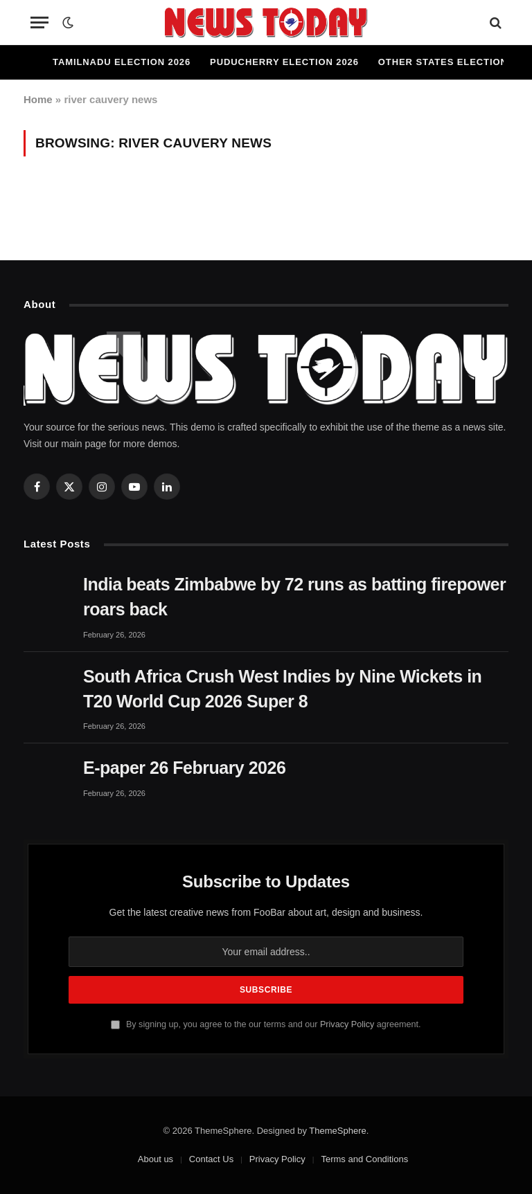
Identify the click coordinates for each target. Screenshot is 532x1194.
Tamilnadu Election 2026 (121, 62)
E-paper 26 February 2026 (184, 767)
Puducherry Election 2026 (284, 62)
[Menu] (39, 22)
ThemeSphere (337, 1130)
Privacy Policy (347, 1024)
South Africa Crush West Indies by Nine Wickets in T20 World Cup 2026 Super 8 (282, 689)
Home (38, 99)
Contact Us (211, 1159)
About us (155, 1159)
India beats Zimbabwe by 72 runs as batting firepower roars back (294, 597)
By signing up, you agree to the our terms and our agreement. (265, 1024)
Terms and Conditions (364, 1159)
